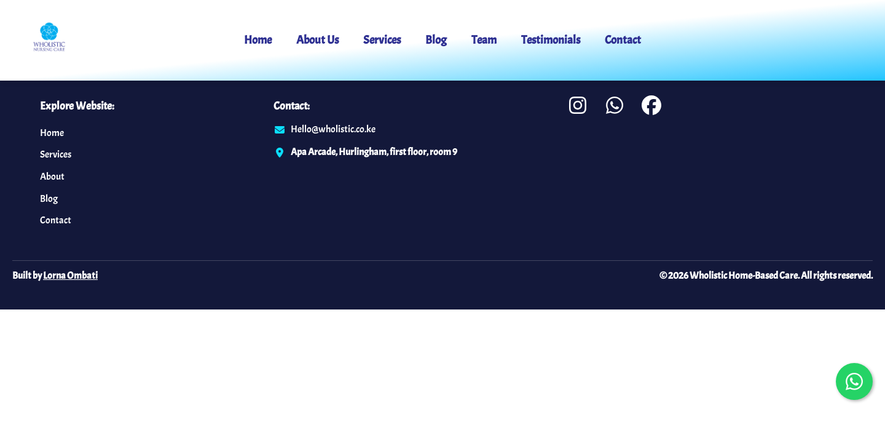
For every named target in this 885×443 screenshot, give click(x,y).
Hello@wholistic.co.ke (333, 129)
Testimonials (550, 40)
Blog (436, 40)
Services (382, 40)
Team (484, 40)
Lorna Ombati (70, 275)
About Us (317, 40)
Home (258, 40)
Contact (623, 40)
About (52, 176)
